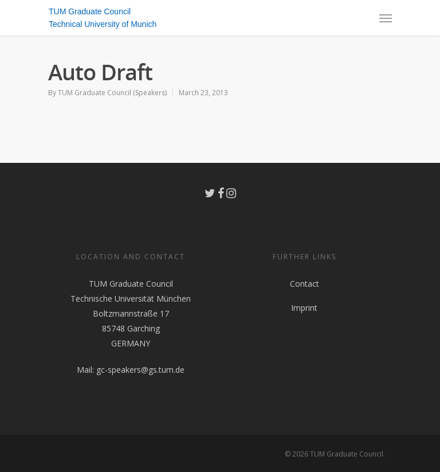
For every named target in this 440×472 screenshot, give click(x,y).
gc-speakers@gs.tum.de (140, 369)
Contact (304, 283)
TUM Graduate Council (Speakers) (112, 92)
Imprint (304, 307)
